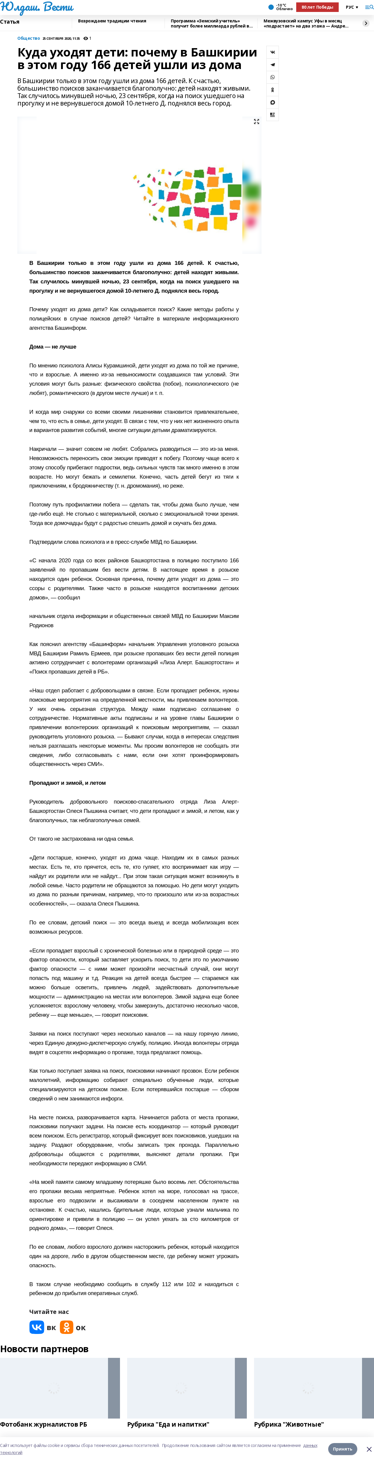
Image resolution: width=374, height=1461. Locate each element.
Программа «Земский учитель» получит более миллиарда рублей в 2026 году (210, 23)
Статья (9, 22)
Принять (342, 1449)
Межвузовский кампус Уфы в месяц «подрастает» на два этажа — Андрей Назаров (306, 23)
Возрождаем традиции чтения (112, 21)
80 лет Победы (317, 7)
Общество (28, 38)
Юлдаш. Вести (36, 6)
